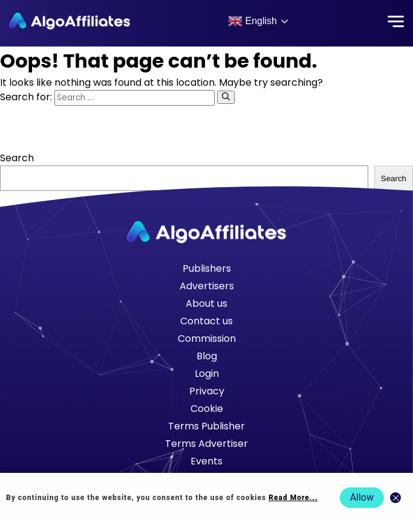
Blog (207, 356)
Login (207, 373)
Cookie (206, 409)
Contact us (206, 321)
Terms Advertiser (206, 444)
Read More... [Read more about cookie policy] (292, 497)
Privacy (206, 391)
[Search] (226, 97)
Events (206, 461)
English (252, 21)
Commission (207, 338)
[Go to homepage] (207, 232)
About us (206, 303)
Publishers (207, 268)
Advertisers (207, 286)
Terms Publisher (206, 426)
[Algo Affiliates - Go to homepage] (69, 21)
